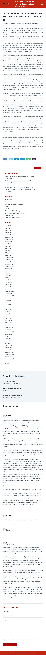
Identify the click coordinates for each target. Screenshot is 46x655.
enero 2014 (8, 262)
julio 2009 (7, 336)
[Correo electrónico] (34, 159)
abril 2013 (8, 280)
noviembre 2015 (9, 239)
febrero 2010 (8, 323)
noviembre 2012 (9, 291)
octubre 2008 (8, 356)
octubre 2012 (8, 293)
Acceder (7, 363)
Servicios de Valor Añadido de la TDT (15, 213)
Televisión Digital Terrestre (23, 23)
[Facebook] (5, 159)
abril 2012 (8, 305)
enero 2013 (8, 287)
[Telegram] (22, 159)
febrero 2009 (8, 347)
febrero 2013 (8, 284)
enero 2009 (8, 350)
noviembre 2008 (9, 354)
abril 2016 (8, 230)
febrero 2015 (8, 253)
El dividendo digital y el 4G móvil (12, 388)
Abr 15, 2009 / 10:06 (10, 544)
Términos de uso (9, 652)
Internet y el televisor (9, 381)
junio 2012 (8, 300)
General (7, 208)
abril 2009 (8, 343)
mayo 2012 (8, 302)
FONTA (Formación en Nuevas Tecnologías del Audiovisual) (25, 4)
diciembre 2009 (9, 325)
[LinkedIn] (16, 159)
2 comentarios (16, 397)
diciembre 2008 (9, 352)
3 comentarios (16, 383)
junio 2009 (8, 338)
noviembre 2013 (9, 266)
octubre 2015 (8, 241)
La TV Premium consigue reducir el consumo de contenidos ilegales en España (21, 181)
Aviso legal (38, 652)
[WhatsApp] (28, 159)
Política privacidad (30, 652)
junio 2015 (8, 244)
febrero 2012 (8, 309)
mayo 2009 (8, 341)
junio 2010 (8, 314)
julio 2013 (7, 273)
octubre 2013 (8, 268)
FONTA (7, 206)
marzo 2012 (8, 307)
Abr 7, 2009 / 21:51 (9, 530)
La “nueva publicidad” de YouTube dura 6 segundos (19, 187)
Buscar (37, 168)
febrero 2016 (8, 232)
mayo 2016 (8, 228)
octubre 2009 (8, 329)
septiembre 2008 (9, 359)
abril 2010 (8, 318)
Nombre (6, 611)
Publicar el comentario (10, 645)
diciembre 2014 (9, 257)
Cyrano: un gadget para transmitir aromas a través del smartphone (20, 177)
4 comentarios (34, 23)
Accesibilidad (8, 199)
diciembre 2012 (9, 289)
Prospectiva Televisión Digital (13, 211)
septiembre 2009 (9, 332)
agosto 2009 (8, 334)
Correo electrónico (9, 616)
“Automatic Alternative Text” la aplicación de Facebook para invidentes (21, 190)
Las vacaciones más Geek (12, 185)
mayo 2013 (8, 277)
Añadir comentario (8, 626)
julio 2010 (7, 311)
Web (5, 620)
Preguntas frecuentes (19, 652)
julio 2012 (7, 298)
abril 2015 (8, 248)
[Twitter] (11, 159)
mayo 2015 (8, 246)
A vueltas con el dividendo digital (12, 395)
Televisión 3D (9, 215)
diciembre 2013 (9, 264)
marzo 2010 (8, 320)
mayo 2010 (8, 316)
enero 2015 (8, 255)
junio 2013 (8, 275)
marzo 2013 (8, 282)
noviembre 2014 (9, 259)
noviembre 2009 (9, 327)
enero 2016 (8, 235)
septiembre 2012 (9, 296)
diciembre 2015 (9, 237)
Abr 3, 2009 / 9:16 (9, 516)
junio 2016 (8, 226)
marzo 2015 (8, 250)
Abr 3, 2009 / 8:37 (9, 417)
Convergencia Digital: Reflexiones (14, 204)
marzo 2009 (8, 345)
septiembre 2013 (9, 271)
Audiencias (8, 202)
